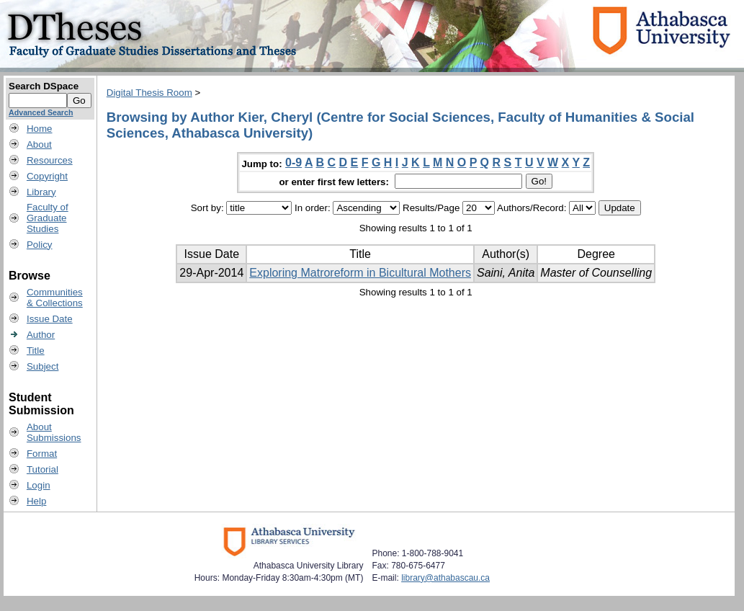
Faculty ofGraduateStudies (47, 218)
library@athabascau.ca (445, 578)
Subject (42, 366)
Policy (40, 244)
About (39, 144)
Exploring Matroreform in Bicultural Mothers (360, 273)
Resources (50, 160)
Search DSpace (44, 86)
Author (41, 334)
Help (36, 501)
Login (38, 485)
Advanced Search (41, 112)
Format (42, 453)
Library (41, 192)
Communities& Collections (55, 297)
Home (40, 128)
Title (36, 350)
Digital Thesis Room (149, 92)
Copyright (47, 176)
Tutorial (42, 469)
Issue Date (50, 318)
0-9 (293, 162)
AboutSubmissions (54, 432)
